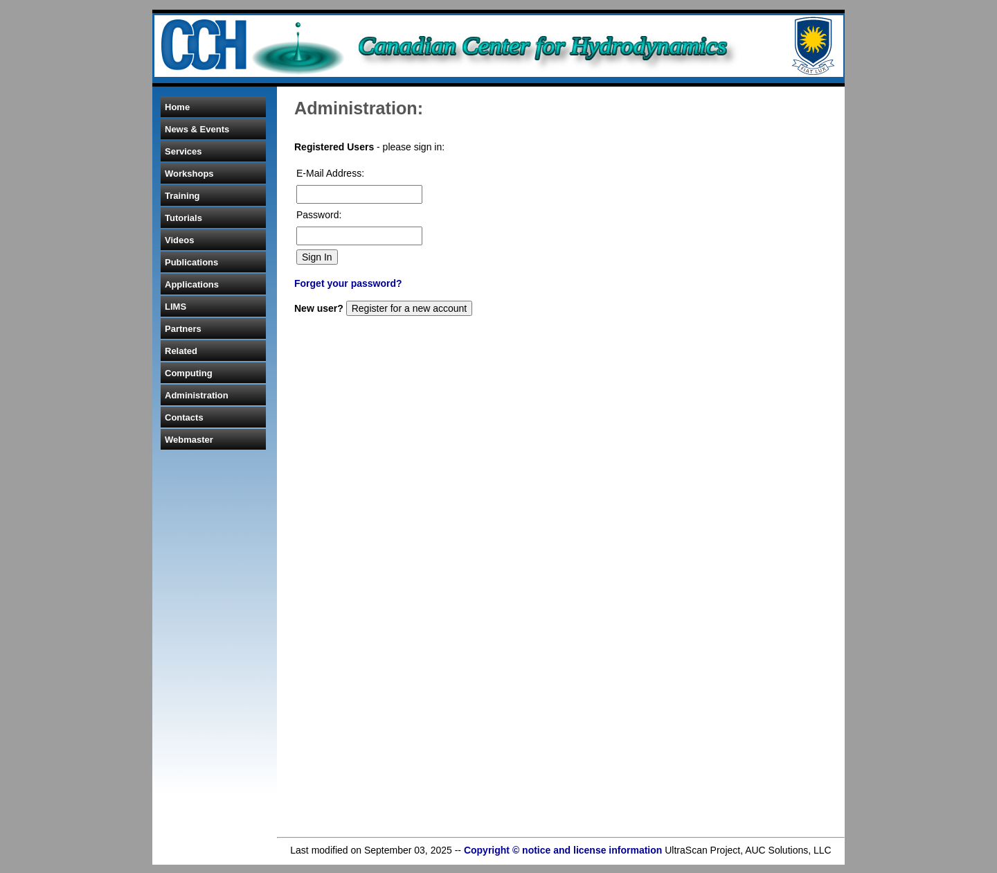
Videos (179, 240)
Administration (196, 395)
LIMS (175, 306)
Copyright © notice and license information (563, 850)
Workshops (189, 173)
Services (183, 151)
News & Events (197, 129)
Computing (189, 373)
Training (182, 196)
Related (181, 351)
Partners (183, 329)
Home (177, 107)
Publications (191, 262)
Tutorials (183, 218)
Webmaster (189, 439)
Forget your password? (348, 283)
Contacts (184, 417)
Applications (192, 284)
